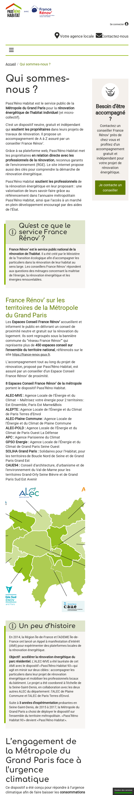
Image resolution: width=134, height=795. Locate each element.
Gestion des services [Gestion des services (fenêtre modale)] (123, 791)
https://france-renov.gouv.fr (33, 363)
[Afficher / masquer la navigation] (11, 51)
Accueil (11, 65)
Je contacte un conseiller (110, 188)
